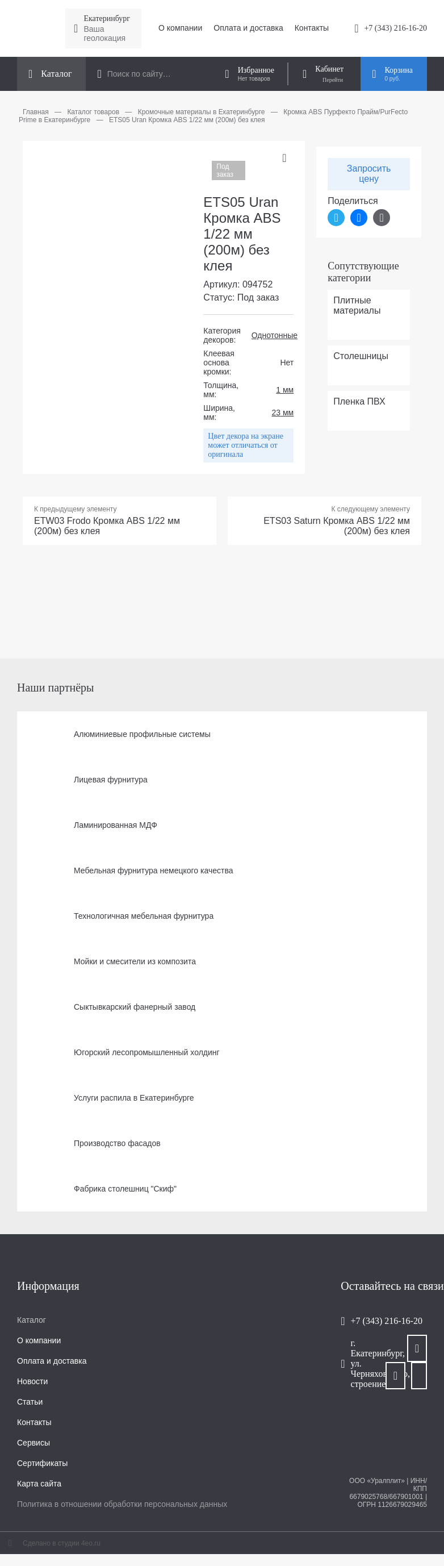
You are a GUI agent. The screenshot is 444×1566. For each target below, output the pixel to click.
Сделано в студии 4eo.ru (61, 1543)
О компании (180, 27)
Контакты (312, 27)
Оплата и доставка (248, 27)
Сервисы (33, 1442)
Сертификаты (42, 1463)
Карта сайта (39, 1483)
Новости (32, 1381)
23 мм (283, 412)
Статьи (30, 1401)
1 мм (285, 389)
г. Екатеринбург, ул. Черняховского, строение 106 (367, 1363)
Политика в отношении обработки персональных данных (122, 1504)
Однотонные (275, 335)
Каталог (31, 1320)
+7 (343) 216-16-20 (395, 28)
